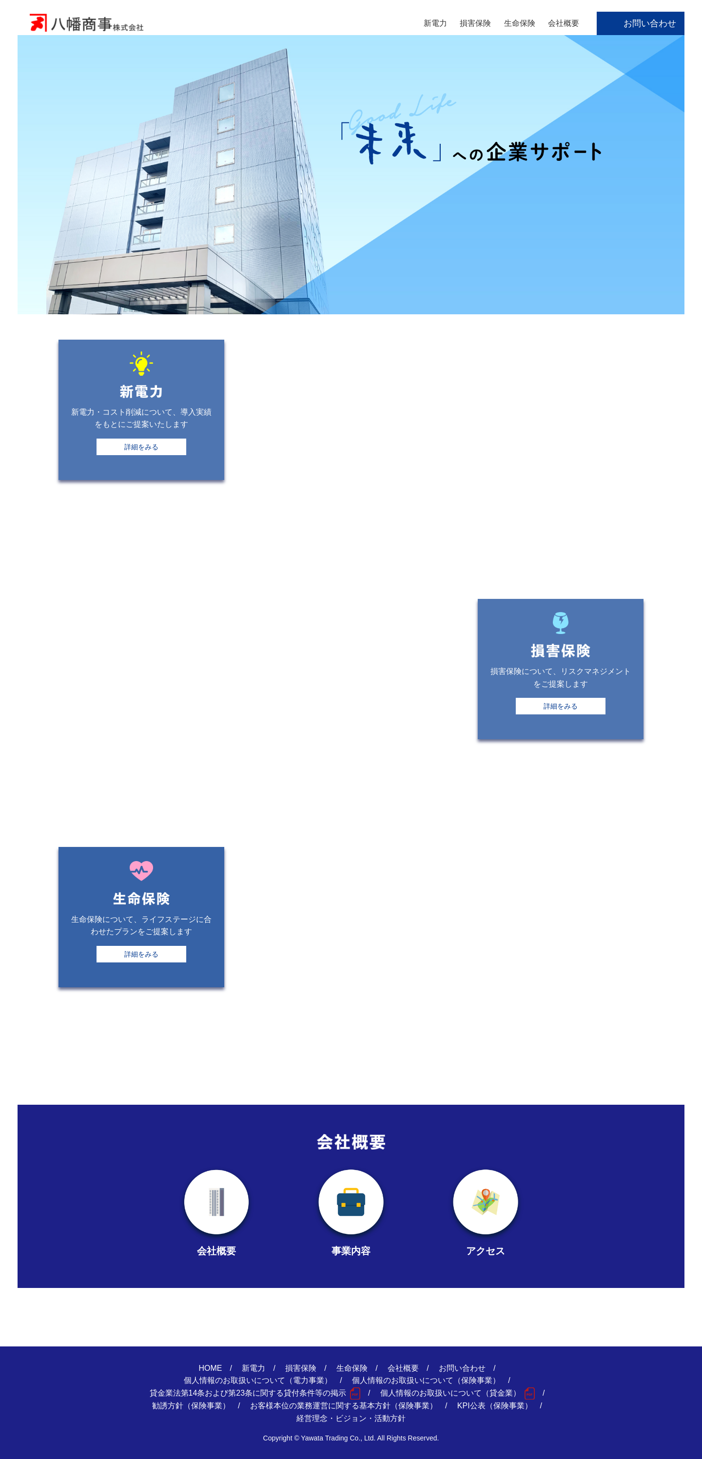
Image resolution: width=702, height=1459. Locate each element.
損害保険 (475, 23)
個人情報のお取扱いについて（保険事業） (426, 1380)
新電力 (435, 23)
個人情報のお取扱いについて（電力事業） (258, 1380)
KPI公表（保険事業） (494, 1405)
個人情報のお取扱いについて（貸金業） (450, 1393)
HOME (210, 1368)
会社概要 (563, 23)
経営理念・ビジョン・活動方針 (351, 1418)
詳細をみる (141, 447)
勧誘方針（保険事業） (191, 1405)
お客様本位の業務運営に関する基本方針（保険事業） (343, 1405)
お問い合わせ (650, 23)
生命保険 (519, 23)
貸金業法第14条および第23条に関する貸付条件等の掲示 (248, 1393)
